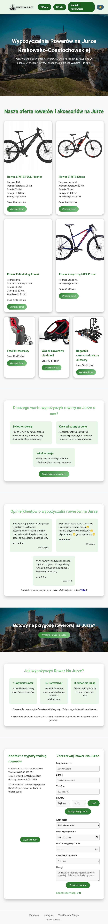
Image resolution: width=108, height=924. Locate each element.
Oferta (59, 7)
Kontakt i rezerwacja (77, 7)
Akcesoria (61, 819)
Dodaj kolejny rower (78, 811)
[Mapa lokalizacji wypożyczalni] (30, 815)
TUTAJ (83, 590)
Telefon (60, 786)
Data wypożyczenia (66, 831)
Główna (44, 7)
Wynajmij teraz (17, 209)
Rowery (60, 797)
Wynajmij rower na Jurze (54, 474)
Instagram (49, 915)
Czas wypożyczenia (66, 855)
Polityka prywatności (54, 920)
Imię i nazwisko (64, 763)
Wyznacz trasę (30, 839)
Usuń (93, 803)
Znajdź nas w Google (68, 915)
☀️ (100, 7)
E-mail (59, 774)
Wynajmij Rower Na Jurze (54, 635)
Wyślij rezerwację (77, 885)
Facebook (34, 915)
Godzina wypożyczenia (68, 843)
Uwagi (59, 867)
